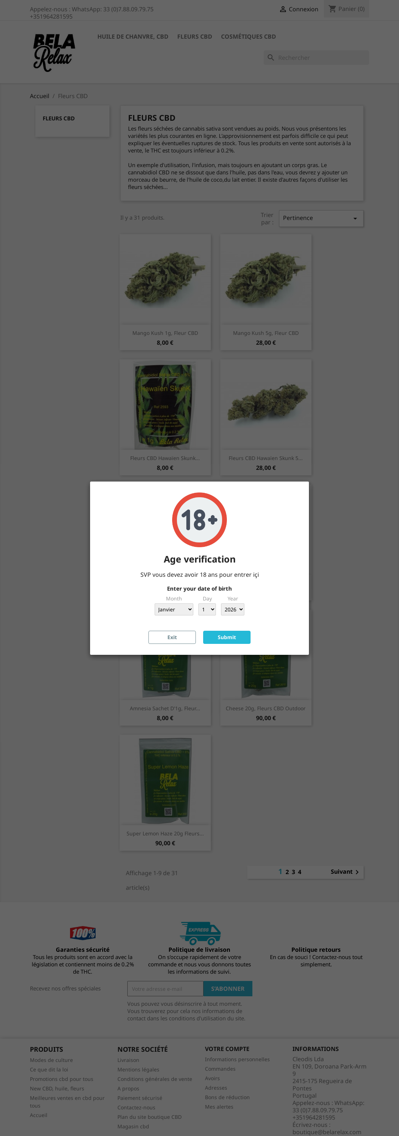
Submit (227, 637)
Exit (172, 637)
